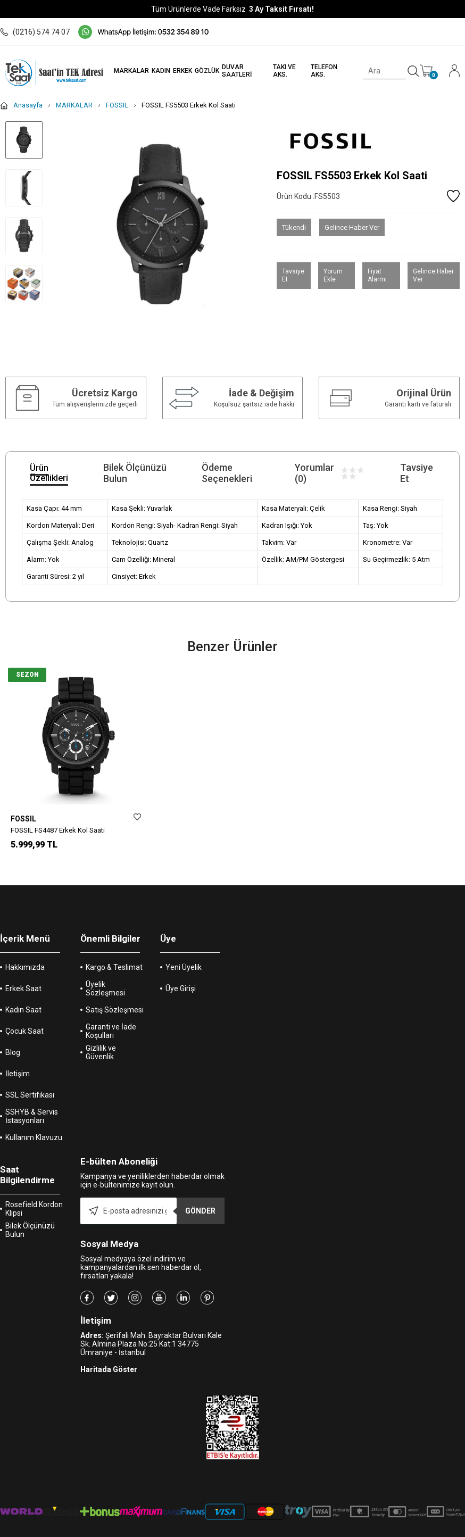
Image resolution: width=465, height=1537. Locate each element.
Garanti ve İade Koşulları (111, 1022)
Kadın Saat (23, 1000)
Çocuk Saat (24, 1022)
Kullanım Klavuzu (33, 1128)
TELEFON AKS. (324, 70)
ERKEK (181, 70)
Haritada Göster (108, 1360)
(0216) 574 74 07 (35, 32)
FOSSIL (23, 819)
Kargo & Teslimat (114, 958)
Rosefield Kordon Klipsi (34, 1199)
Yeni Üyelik (183, 958)
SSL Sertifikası (29, 1086)
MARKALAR (130, 70)
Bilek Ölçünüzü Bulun (30, 1220)
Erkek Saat (23, 979)
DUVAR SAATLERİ (236, 70)
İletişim (17, 1064)
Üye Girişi (180, 979)
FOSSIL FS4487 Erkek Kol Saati (58, 830)
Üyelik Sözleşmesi (105, 979)
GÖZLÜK (206, 70)
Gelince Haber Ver (352, 227)
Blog (12, 1043)
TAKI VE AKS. (283, 70)
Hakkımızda (25, 958)
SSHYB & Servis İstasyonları (31, 1107)
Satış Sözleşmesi (115, 1000)
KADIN (160, 70)
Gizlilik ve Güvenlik (101, 1043)
